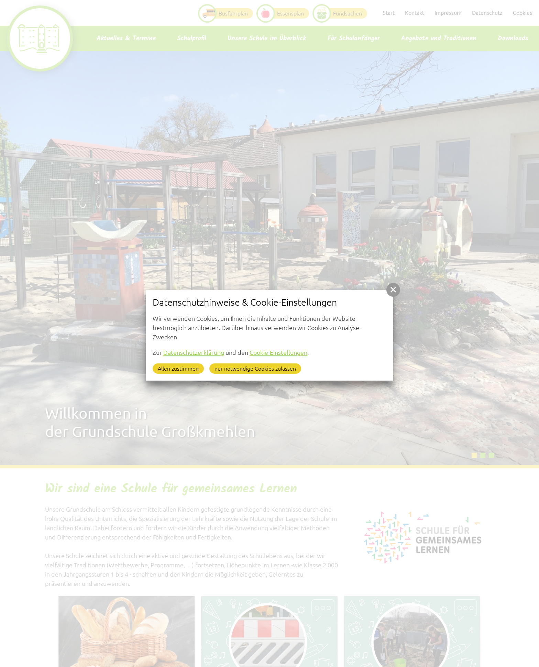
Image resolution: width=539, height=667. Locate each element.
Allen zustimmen (178, 368)
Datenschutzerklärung (193, 352)
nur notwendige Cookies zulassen (255, 368)
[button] (393, 290)
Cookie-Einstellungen (278, 352)
